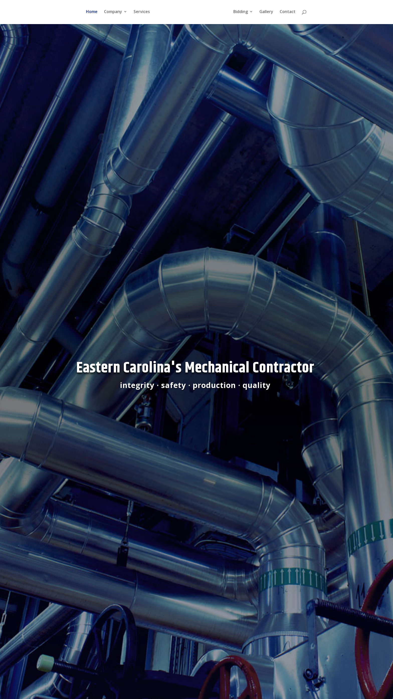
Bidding (242, 13)
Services (140, 13)
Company (112, 13)
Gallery (267, 13)
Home (90, 13)
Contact (289, 13)
